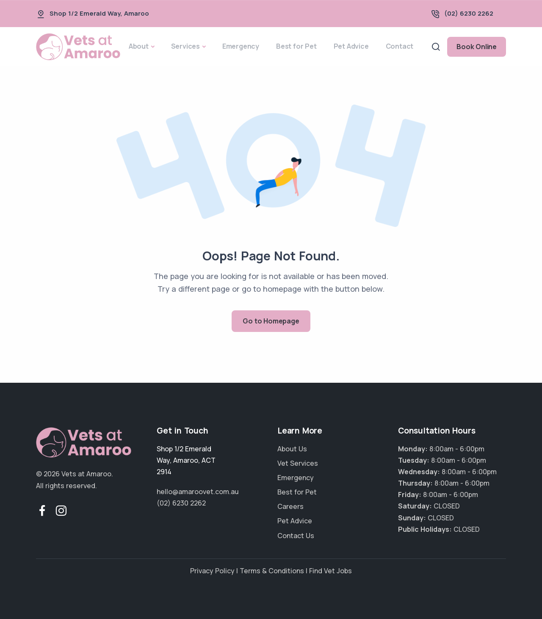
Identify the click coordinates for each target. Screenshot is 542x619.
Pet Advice (351, 46)
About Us (292, 448)
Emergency (240, 46)
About (139, 46)
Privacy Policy (212, 570)
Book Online (476, 46)
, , (186, 460)
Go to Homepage (271, 321)
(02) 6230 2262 (468, 13)
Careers (290, 506)
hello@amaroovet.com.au (198, 491)
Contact (400, 46)
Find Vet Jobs (330, 570)
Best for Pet (296, 46)
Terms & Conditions (272, 570)
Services (185, 46)
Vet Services (297, 463)
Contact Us (295, 535)
